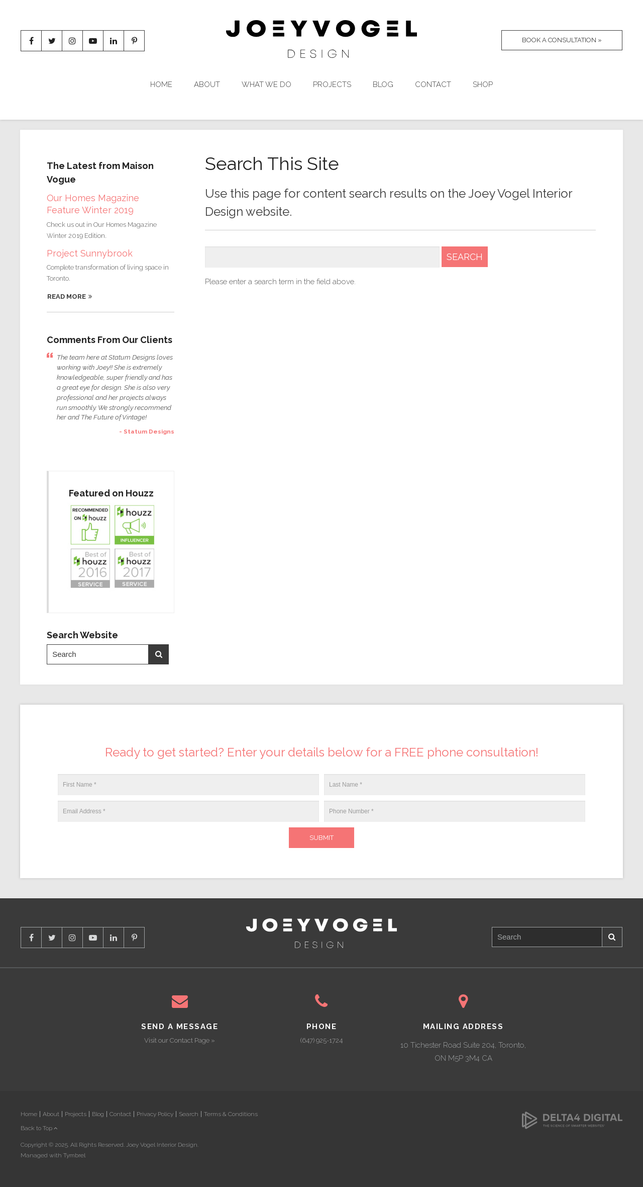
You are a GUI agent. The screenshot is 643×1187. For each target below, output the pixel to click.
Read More (66, 296)
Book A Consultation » (562, 40)
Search (158, 654)
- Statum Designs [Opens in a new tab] (146, 431)
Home (161, 84)
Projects (332, 84)
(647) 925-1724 (321, 1040)
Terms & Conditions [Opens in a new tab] (231, 1114)
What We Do (266, 84)
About (207, 84)
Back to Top (39, 1128)
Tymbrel (74, 1155)
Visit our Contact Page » (179, 1040)
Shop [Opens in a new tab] (483, 84)
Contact (433, 84)
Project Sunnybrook (90, 253)
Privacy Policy (155, 1114)
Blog (383, 84)
